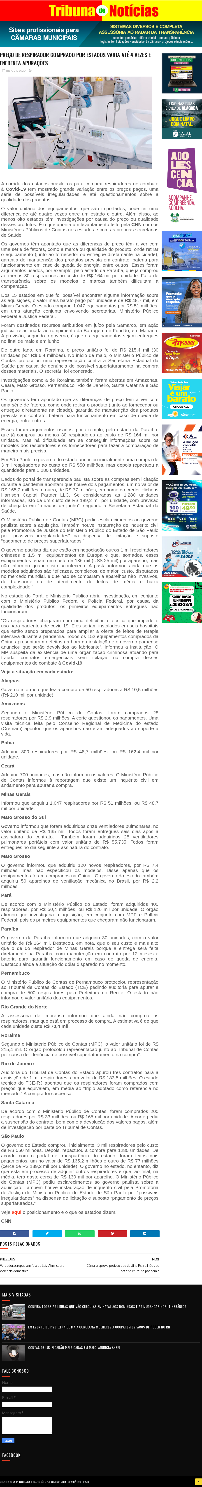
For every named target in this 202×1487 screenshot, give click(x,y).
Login (86, 1481)
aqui (16, 1212)
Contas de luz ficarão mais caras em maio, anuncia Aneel (74, 1347)
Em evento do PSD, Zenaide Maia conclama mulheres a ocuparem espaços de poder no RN (99, 1326)
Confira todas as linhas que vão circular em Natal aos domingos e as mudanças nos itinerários (107, 1306)
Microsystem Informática (66, 1481)
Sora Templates (21, 1481)
